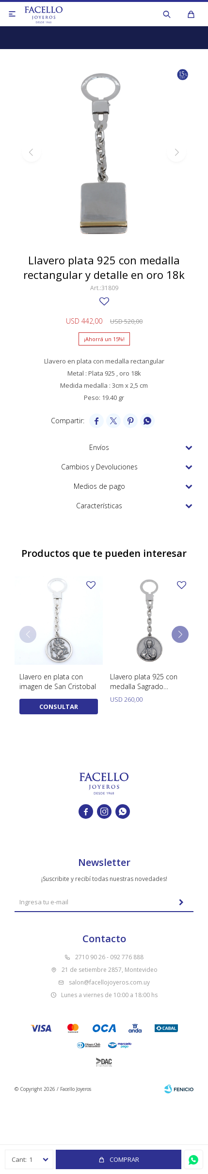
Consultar (58, 706)
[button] (180, 634)
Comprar (124, 1159)
